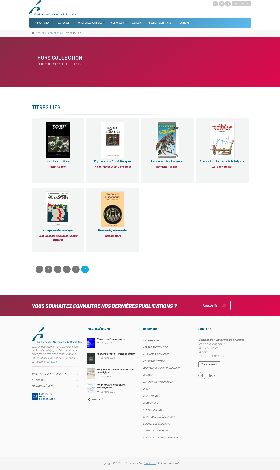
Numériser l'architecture (111, 339)
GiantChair (150, 463)
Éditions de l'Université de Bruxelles (59, 64)
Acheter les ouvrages (90, 22)
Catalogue (63, 22)
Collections (54, 33)
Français (241, 3)
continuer (52, 361)
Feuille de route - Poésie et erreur (116, 353)
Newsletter (214, 305)
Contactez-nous (209, 364)
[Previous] (39, 269)
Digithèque (39, 380)
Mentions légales (43, 386)
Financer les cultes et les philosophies (111, 386)
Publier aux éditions (160, 22)
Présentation (42, 22)
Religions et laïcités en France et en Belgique (115, 371)
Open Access (117, 22)
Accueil (40, 33)
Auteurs (137, 22)
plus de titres (97, 399)
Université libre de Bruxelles (50, 374)
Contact (184, 22)
